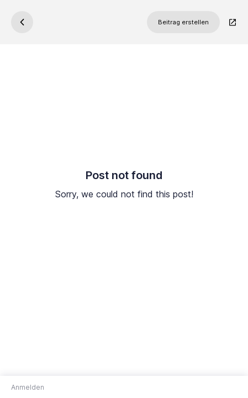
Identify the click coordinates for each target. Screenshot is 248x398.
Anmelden (27, 387)
